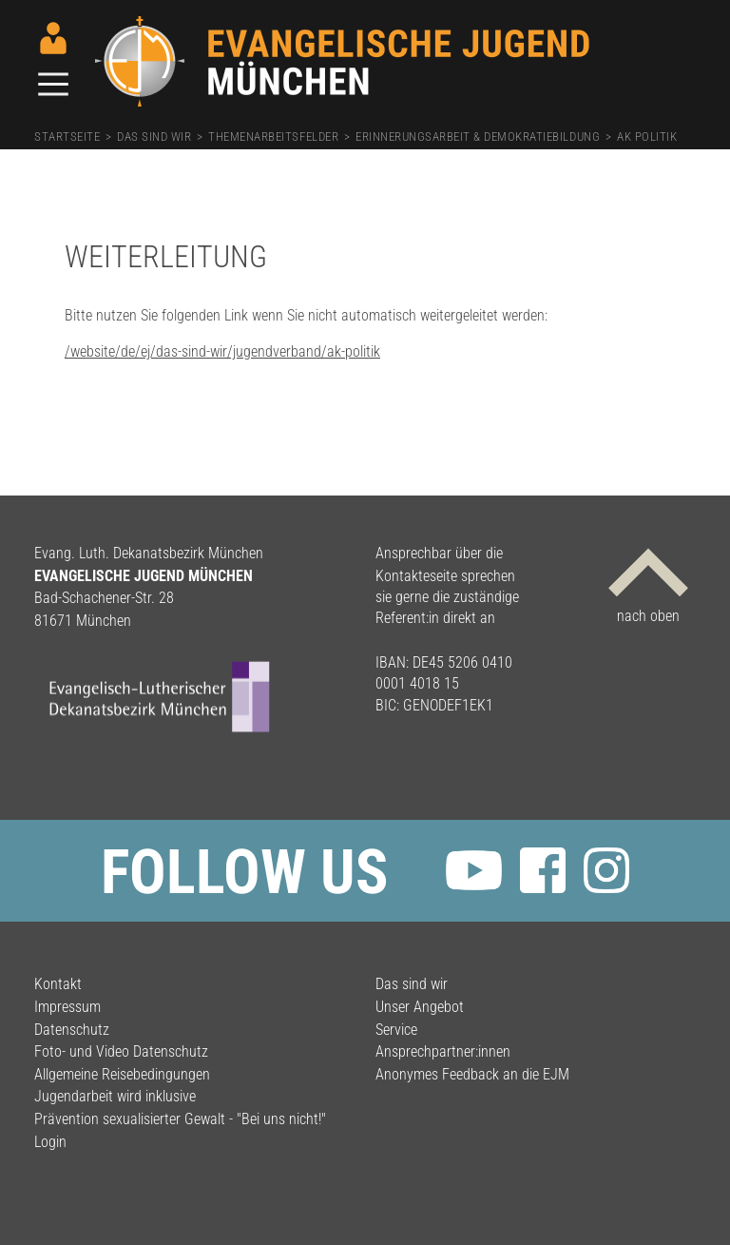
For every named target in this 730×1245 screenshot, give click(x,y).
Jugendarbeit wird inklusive (115, 1096)
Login (50, 1142)
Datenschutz (71, 1030)
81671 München (82, 621)
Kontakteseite (416, 576)
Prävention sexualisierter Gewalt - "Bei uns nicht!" (180, 1119)
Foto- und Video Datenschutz (121, 1051)
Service (396, 1030)
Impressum (67, 1007)
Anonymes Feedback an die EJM (472, 1074)
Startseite (67, 136)
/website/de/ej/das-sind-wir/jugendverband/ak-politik (222, 351)
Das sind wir (154, 136)
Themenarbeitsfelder (273, 136)
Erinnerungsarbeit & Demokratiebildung (477, 136)
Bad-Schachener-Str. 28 (104, 598)
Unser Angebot (419, 1007)
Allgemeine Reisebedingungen (122, 1074)
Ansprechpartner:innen (442, 1051)
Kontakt (58, 984)
